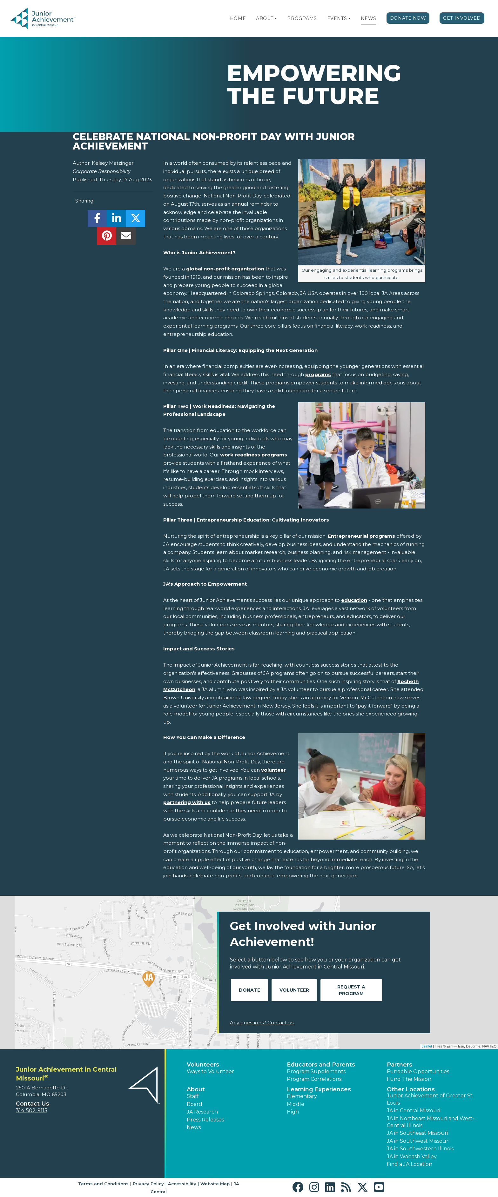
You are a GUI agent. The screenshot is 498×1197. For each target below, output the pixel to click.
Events (337, 18)
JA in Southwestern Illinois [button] (420, 1149)
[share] (97, 220)
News (368, 18)
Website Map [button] (215, 1183)
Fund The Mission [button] (409, 1079)
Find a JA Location (409, 1164)
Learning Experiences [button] (319, 1089)
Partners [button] (399, 1064)
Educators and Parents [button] (321, 1064)
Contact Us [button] (32, 1104)
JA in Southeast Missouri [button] (417, 1133)
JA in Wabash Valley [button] (412, 1157)
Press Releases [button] (205, 1120)
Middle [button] (295, 1104)
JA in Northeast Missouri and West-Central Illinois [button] (430, 1121)
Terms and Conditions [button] (103, 1183)
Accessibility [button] (182, 1183)
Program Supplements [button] (316, 1071)
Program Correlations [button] (314, 1079)
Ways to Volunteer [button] (210, 1071)
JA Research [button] (202, 1112)
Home (238, 18)
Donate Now (408, 18)
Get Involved (462, 18)
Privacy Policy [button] (148, 1183)
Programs (302, 18)
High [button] (293, 1112)
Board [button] (194, 1104)
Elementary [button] (302, 1096)
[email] (126, 238)
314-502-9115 (31, 1110)
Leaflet (426, 1046)
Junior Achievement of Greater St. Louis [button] (430, 1099)
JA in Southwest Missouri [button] (418, 1141)
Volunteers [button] (203, 1064)
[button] (275, 18)
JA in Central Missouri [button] (413, 1110)
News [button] (194, 1127)
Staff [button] (193, 1096)
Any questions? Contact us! (262, 1023)
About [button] (196, 1089)
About (264, 18)
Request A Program (351, 990)
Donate (249, 990)
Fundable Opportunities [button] (418, 1071)
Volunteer (294, 990)
